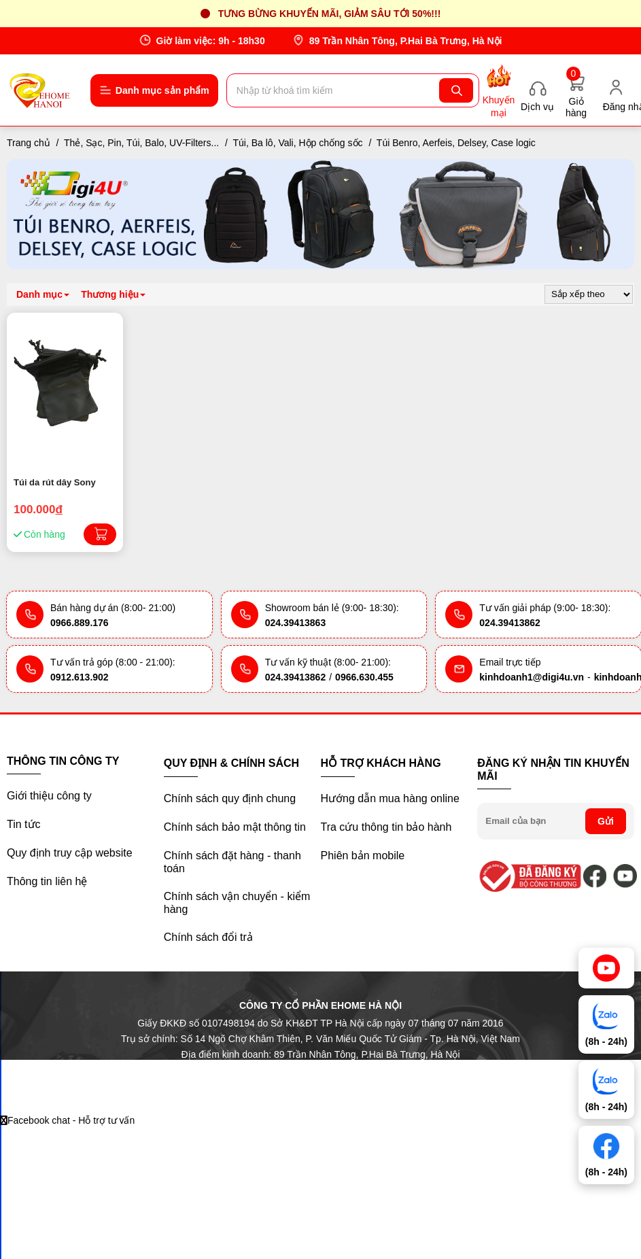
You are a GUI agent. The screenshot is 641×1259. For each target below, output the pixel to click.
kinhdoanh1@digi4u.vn (531, 677)
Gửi (605, 821)
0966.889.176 (79, 622)
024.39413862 (509, 622)
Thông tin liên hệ (47, 881)
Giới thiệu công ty (49, 795)
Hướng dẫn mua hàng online (390, 798)
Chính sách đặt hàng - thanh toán (232, 862)
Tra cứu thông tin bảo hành (386, 827)
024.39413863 (295, 622)
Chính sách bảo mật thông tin (235, 827)
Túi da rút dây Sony (55, 482)
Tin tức (24, 824)
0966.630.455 (364, 677)
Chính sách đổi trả (208, 937)
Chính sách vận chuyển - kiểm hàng (237, 903)
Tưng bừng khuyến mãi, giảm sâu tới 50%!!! (329, 13)
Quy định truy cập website (70, 853)
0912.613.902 (79, 677)
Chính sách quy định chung (230, 798)
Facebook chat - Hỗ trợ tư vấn (67, 1120)
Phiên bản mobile (363, 855)
